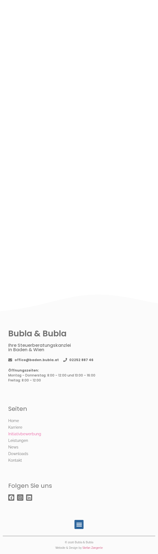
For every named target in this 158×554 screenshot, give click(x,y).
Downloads (18, 453)
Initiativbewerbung (24, 434)
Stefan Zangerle (92, 547)
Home (13, 421)
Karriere (15, 427)
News (13, 447)
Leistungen (18, 440)
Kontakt (15, 460)
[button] (79, 524)
